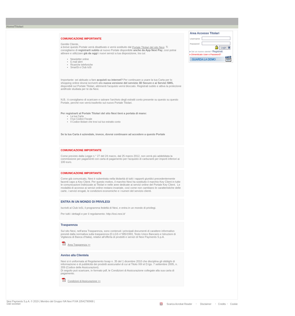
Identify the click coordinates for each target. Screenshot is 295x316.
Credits (222, 304)
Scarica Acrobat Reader (179, 304)
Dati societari (14, 304)
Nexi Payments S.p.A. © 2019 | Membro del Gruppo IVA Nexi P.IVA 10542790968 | (51, 301)
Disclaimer (205, 304)
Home (10, 26)
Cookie (234, 304)
